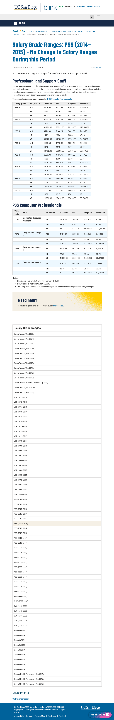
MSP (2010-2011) (20, 441)
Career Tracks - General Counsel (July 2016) (31, 383)
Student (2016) (19, 664)
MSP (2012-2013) (20, 431)
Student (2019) (19, 650)
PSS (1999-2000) (20, 596)
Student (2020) (19, 645)
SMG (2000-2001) (20, 621)
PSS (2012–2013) (20, 533)
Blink (48, 9)
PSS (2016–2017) (20, 514)
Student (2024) (19, 635)
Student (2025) (19, 630)
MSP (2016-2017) (20, 412)
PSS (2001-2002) (20, 587)
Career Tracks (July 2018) (24, 373)
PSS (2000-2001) (20, 591)
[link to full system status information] (61, 6)
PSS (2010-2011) (20, 543)
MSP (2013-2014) (20, 426)
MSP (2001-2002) (20, 485)
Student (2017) (19, 660)
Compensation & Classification (60, 31)
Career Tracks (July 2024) (24, 339)
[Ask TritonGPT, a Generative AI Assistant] (100, 715)
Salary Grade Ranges (28, 327)
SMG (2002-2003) (20, 611)
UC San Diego (25, 9)
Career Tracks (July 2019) (24, 368)
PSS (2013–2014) (20, 528)
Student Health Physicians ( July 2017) (29, 679)
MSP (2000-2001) (20, 490)
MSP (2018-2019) (20, 402)
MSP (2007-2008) (20, 455)
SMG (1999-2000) (20, 625)
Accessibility (19, 716)
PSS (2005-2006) (20, 567)
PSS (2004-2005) (20, 572)
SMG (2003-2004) (20, 606)
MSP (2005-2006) (20, 465)
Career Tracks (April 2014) (24, 392)
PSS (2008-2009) (20, 553)
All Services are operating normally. (88, 6)
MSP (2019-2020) (20, 397)
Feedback (62, 716)
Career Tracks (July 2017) (24, 378)
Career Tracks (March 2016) (24, 387)
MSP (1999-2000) (20, 494)
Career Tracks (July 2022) (24, 353)
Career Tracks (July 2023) (24, 349)
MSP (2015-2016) (20, 417)
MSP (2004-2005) (20, 470)
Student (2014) (19, 669)
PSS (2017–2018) (20, 509)
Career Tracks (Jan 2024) (23, 344)
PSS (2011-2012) (20, 538)
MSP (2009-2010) (20, 446)
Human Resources (41, 31)
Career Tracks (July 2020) (24, 363)
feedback (97, 67)
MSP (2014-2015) (20, 421)
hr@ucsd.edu (58, 306)
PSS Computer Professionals (59, 99)
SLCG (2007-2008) (21, 601)
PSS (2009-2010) (20, 548)
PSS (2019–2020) (20, 499)
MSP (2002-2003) (20, 480)
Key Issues (52, 716)
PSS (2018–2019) (20, 504)
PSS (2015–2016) (20, 519)
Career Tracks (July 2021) (24, 358)
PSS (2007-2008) (20, 557)
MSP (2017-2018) (20, 407)
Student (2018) (19, 655)
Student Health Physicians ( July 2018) (29, 674)
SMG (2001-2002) (20, 616)
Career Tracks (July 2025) (24, 334)
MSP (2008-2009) (20, 451)
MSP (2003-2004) (20, 475)
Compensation (79, 31)
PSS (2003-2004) (20, 577)
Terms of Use (40, 716)
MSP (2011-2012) (20, 436)
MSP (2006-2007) (20, 460)
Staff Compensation (20, 699)
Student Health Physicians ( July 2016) (29, 684)
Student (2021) (19, 640)
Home (30, 31)
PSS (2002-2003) (20, 582)
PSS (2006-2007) (20, 562)
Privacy (29, 716)
